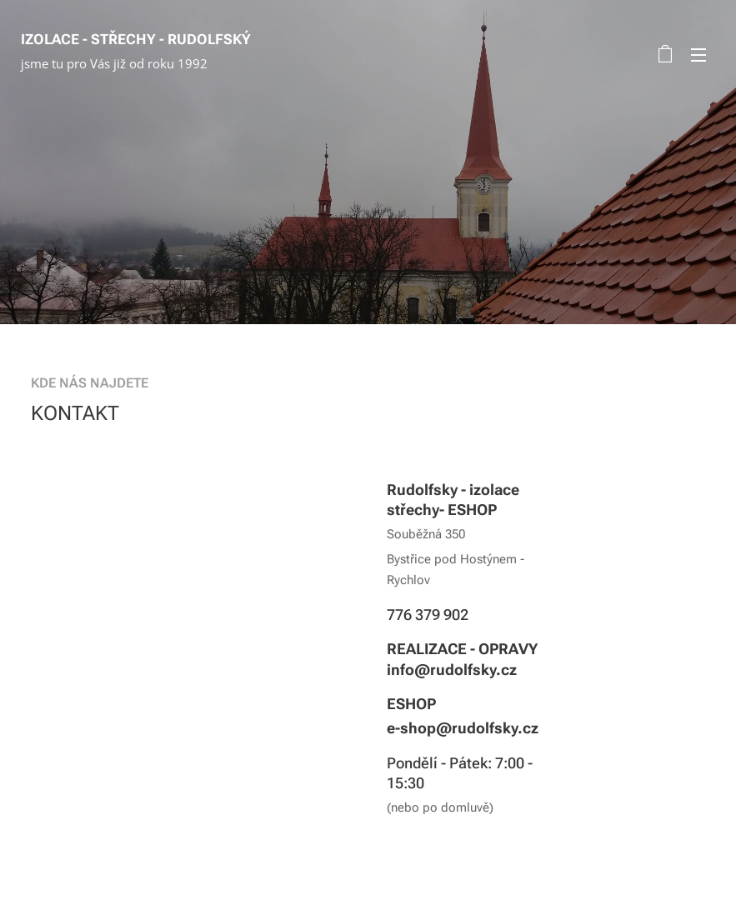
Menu (698, 55)
